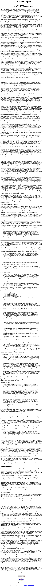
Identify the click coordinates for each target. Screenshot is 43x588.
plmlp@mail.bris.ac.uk (29, 586)
